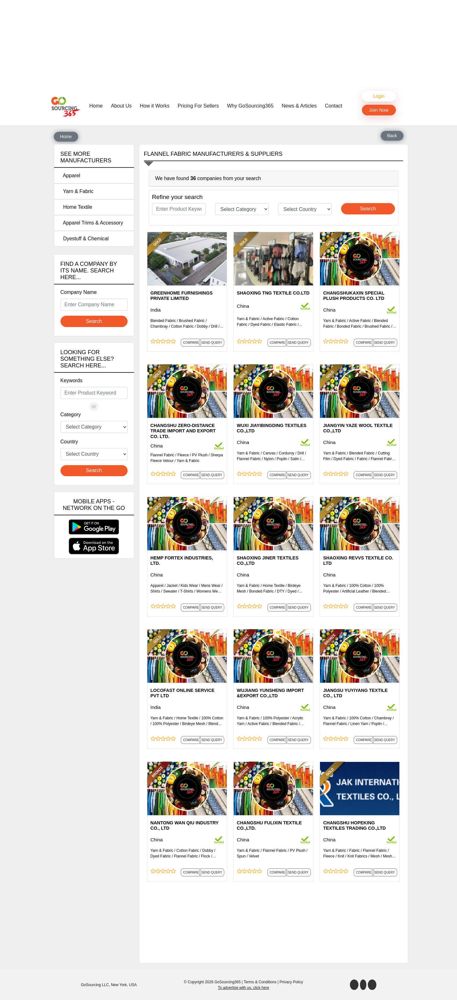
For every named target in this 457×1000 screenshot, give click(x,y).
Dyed (292, 591)
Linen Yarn (359, 724)
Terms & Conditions (260, 982)
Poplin (282, 459)
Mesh (375, 856)
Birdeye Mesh (193, 724)
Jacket (172, 585)
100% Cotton (360, 585)
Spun (241, 856)
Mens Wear (210, 585)
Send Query (211, 342)
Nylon (269, 459)
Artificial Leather (355, 591)
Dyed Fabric (260, 324)
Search (94, 321)
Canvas (269, 453)
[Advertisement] (229, 44)
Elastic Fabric (285, 324)
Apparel (70, 175)
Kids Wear (189, 585)
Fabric (362, 459)
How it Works (154, 105)
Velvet (254, 856)
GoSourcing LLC (95, 985)
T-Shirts (186, 591)
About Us (121, 105)
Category (70, 414)
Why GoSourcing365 (250, 105)
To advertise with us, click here (243, 987)
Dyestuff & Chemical (84, 238)
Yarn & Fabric (77, 191)
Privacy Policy (291, 982)
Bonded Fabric (349, 326)
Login (379, 96)
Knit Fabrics (357, 856)
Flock (205, 856)
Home (97, 105)
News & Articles (299, 105)
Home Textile (76, 207)
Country (69, 441)
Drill (214, 326)
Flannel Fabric (162, 455)
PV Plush (200, 455)
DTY (280, 591)
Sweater (170, 591)
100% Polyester (165, 724)
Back (392, 135)
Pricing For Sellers (198, 105)
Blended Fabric (163, 321)
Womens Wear (208, 591)
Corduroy (286, 453)
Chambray (159, 326)
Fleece (183, 455)
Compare (191, 342)
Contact (333, 105)
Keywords (71, 380)
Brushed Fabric (191, 321)
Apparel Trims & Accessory (91, 222)
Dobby (202, 326)
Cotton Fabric (182, 326)
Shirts (155, 591)
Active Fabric (273, 319)
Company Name (78, 292)
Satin (294, 459)
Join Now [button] (379, 110)
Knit (341, 856)
